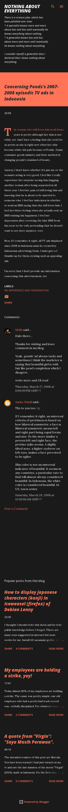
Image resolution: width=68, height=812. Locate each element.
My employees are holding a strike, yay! (32, 673)
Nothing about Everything (22, 8)
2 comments (24, 715)
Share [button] (8, 302)
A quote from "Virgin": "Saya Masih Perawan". (29, 739)
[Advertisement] (34, 544)
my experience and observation (26, 290)
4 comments (24, 648)
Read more (56, 648)
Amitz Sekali (23, 402)
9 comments (24, 781)
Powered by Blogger (34, 802)
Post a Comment (16, 508)
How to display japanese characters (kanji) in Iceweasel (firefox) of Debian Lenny (30, 600)
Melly (18, 330)
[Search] (53, 6)
